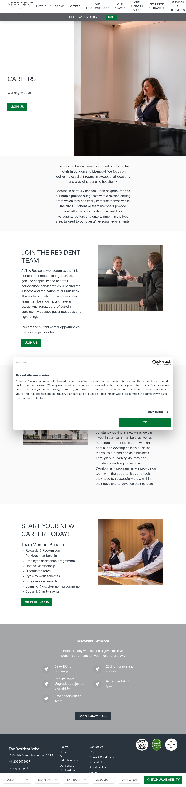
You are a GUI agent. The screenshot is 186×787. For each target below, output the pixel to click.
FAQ (92, 752)
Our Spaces (67, 765)
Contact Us (96, 747)
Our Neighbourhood (69, 758)
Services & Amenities (178, 6)
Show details (155, 412)
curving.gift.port (18, 768)
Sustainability (97, 767)
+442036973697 (19, 761)
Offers (75, 6)
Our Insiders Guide (137, 6)
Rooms (60, 6)
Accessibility (97, 762)
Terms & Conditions (101, 757)
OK (145, 422)
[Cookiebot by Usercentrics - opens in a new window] (155, 362)
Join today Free (93, 716)
